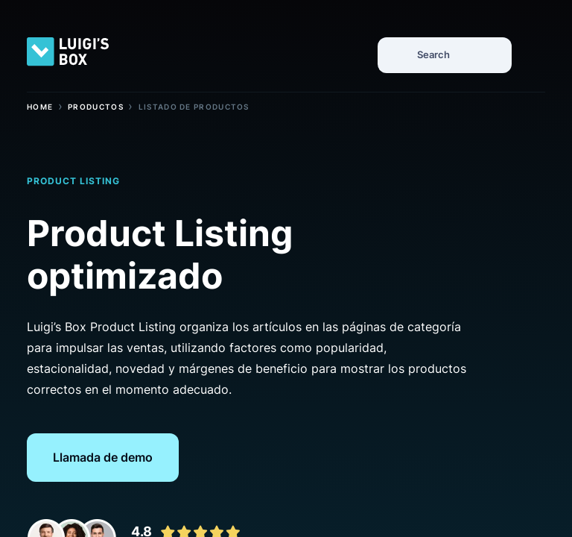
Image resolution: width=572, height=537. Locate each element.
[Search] (397, 54)
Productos (96, 106)
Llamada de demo (103, 457)
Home (40, 106)
